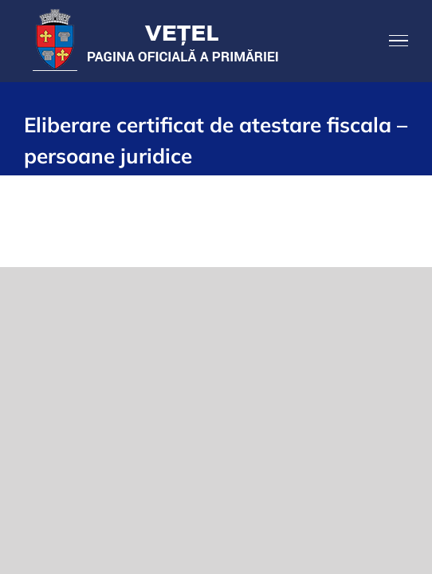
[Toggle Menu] (398, 40)
